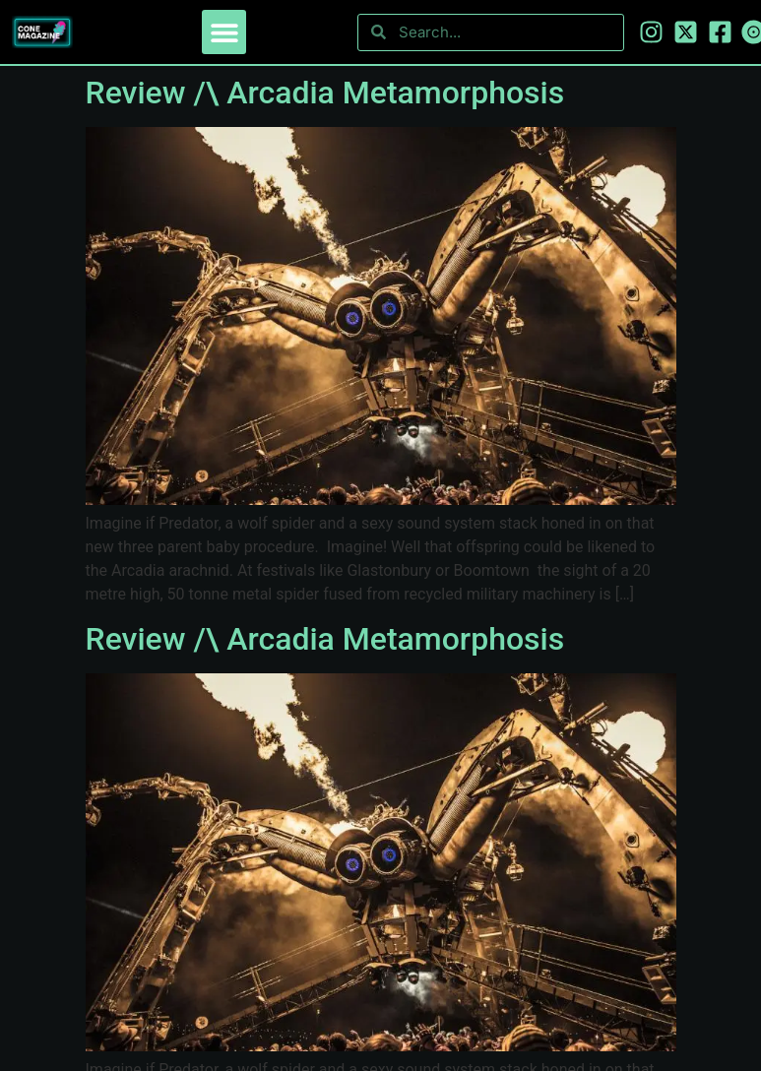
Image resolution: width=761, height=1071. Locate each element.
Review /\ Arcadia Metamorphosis (325, 92)
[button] (224, 32)
